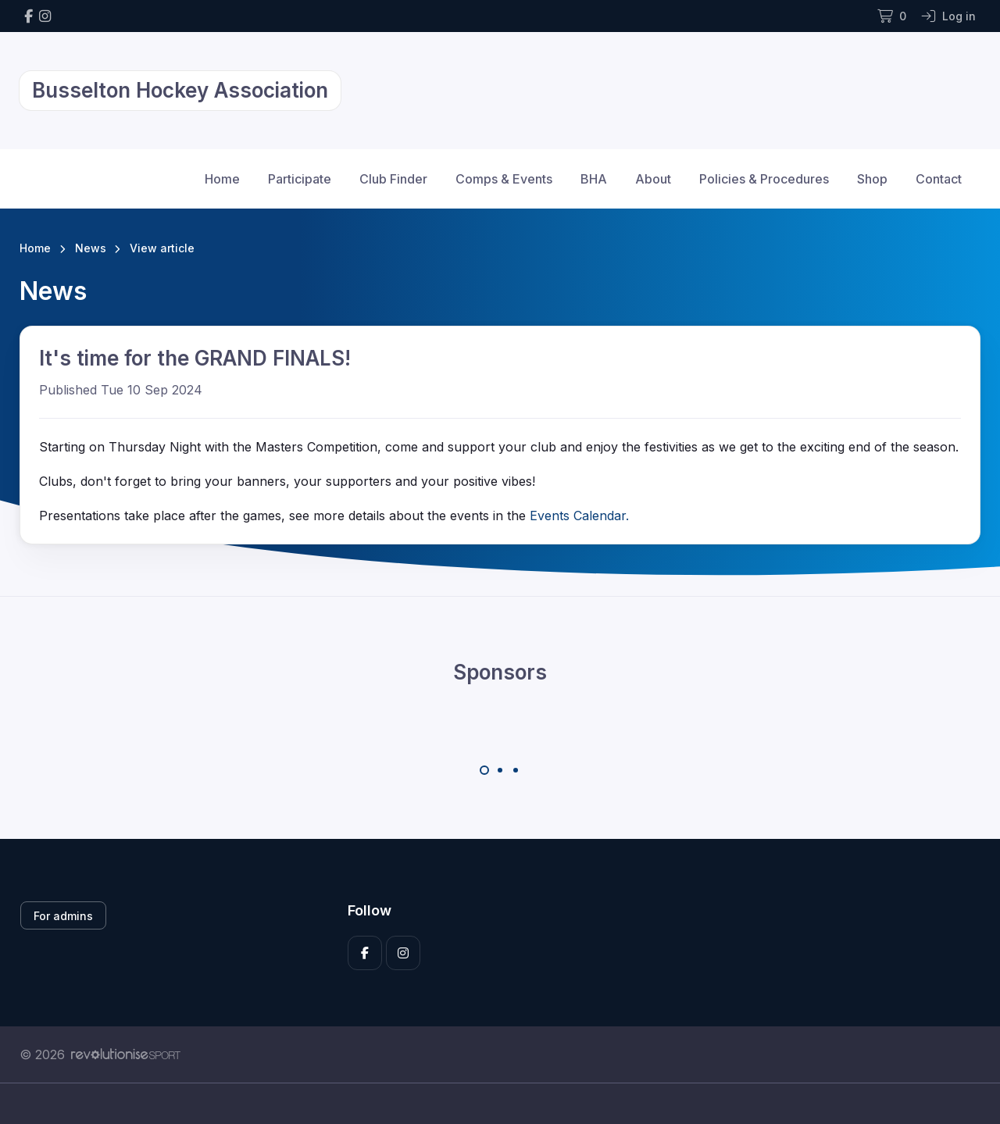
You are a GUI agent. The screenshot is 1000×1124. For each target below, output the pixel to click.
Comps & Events (503, 179)
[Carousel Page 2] (500, 770)
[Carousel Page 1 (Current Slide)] (484, 770)
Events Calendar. (579, 515)
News (90, 248)
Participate (299, 179)
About (653, 179)
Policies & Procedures (764, 179)
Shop (872, 179)
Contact (939, 179)
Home (222, 179)
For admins (63, 915)
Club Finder (393, 179)
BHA (593, 179)
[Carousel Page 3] (515, 770)
